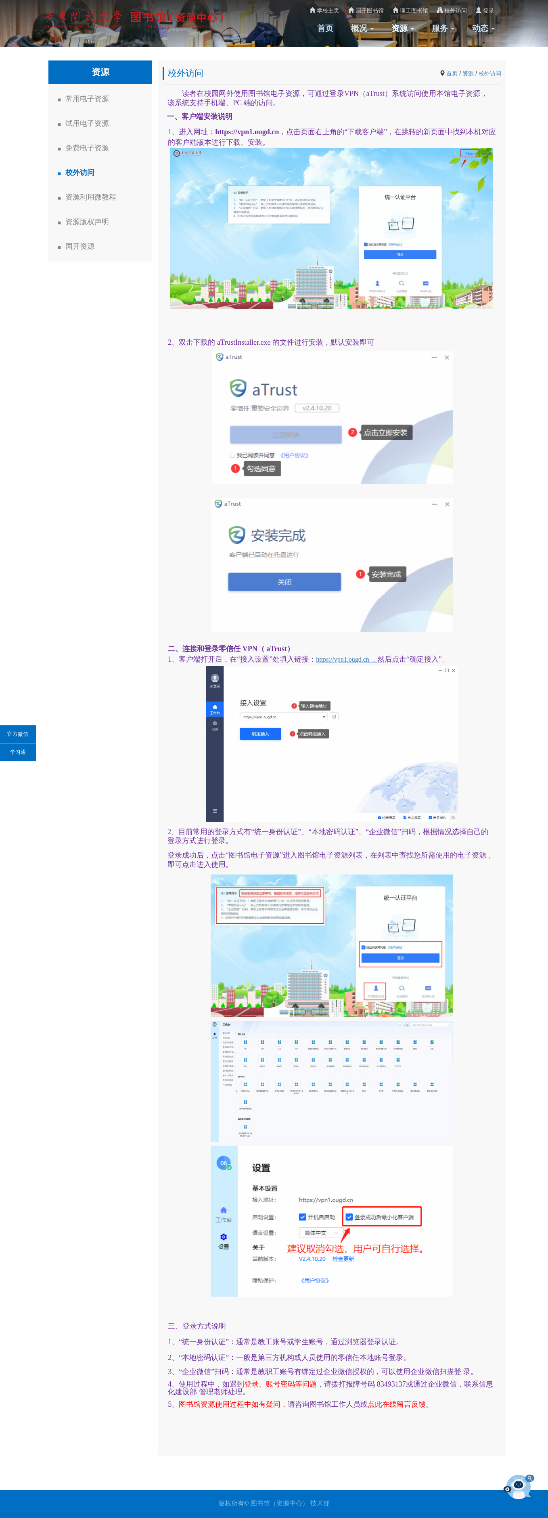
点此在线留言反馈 (397, 1404)
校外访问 (452, 10)
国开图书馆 (366, 10)
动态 (483, 28)
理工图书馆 (410, 10)
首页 (325, 28)
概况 (362, 28)
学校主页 (324, 10)
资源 (402, 28)
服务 (443, 28)
